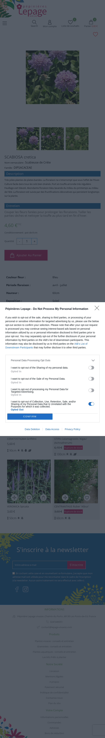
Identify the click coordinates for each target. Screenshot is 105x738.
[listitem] (52, 360)
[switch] (91, 367)
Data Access (52, 429)
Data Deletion (32, 429)
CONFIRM (30, 416)
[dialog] (52, 369)
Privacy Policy (72, 429)
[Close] (98, 309)
